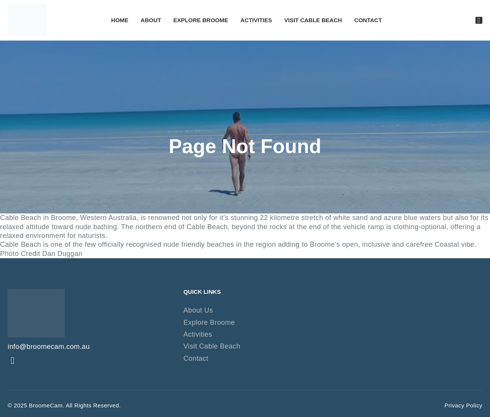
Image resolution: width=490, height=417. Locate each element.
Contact (368, 20)
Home (119, 20)
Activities (256, 20)
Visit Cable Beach (313, 20)
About (150, 20)
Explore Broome (200, 20)
